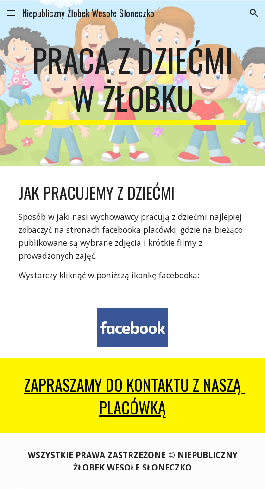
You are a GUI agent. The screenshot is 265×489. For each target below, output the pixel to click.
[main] (132, 83)
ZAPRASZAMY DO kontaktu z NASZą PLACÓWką (134, 396)
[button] (11, 12)
